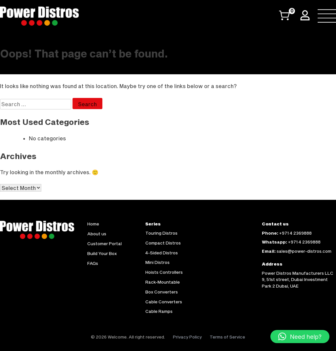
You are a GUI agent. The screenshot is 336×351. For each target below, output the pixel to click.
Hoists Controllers (164, 272)
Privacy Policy (187, 336)
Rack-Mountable (162, 282)
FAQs (92, 263)
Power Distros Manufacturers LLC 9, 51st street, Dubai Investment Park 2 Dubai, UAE (297, 279)
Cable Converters (163, 301)
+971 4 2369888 (295, 233)
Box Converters (161, 291)
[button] (299, 336)
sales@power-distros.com (304, 251)
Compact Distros (163, 243)
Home (93, 223)
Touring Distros (161, 233)
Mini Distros (157, 262)
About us (96, 233)
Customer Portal (104, 243)
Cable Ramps (159, 311)
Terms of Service (227, 336)
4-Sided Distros (161, 252)
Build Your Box (102, 253)
